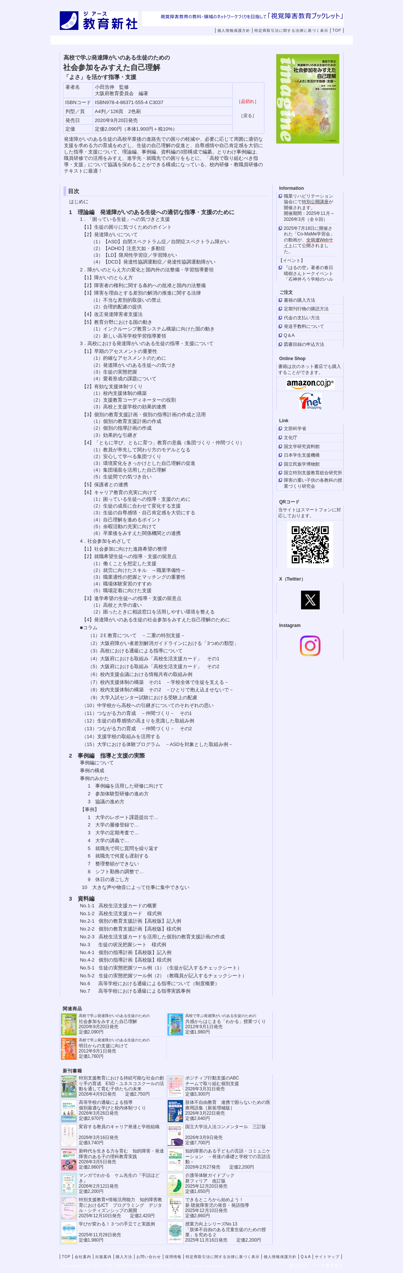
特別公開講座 (315, 201)
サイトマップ (327, 1257)
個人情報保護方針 (233, 30)
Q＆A (306, 1257)
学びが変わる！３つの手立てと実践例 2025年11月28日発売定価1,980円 (117, 1232)
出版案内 (166, 40)
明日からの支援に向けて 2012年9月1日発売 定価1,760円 (114, 1048)
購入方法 (214, 40)
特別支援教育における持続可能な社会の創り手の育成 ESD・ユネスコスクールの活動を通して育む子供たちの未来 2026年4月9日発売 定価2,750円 (121, 1086)
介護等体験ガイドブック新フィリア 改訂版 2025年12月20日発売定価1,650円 (210, 1183)
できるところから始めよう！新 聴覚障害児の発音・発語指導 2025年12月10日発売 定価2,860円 (217, 1207)
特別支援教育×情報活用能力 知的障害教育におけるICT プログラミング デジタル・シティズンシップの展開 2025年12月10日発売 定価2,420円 (120, 1207)
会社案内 (119, 40)
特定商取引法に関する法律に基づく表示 (291, 30)
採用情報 (309, 40)
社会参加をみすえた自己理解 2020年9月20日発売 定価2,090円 (114, 1024)
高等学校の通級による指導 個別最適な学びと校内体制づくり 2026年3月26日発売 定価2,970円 (112, 1110)
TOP (336, 30)
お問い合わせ (267, 40)
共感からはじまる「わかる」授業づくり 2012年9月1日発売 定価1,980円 (225, 1024)
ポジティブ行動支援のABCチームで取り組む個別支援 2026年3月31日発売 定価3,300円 (212, 1086)
